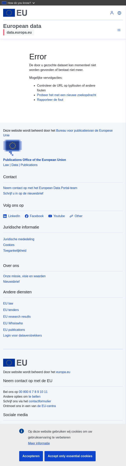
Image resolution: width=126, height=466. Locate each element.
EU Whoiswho (13, 323)
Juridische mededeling (18, 239)
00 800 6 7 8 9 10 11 (33, 392)
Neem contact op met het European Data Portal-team (40, 188)
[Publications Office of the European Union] (61, 147)
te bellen (35, 396)
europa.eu (63, 372)
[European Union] (61, 363)
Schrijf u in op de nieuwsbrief (23, 193)
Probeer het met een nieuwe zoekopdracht (66, 95)
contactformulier (40, 401)
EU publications (14, 329)
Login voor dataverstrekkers (22, 335)
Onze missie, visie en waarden (24, 276)
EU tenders (11, 310)
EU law (8, 303)
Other (76, 216)
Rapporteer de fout (50, 99)
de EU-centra (46, 406)
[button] (21, 3)
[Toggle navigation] (118, 30)
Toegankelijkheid (14, 250)
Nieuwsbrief (11, 281)
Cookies (9, 245)
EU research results (17, 316)
